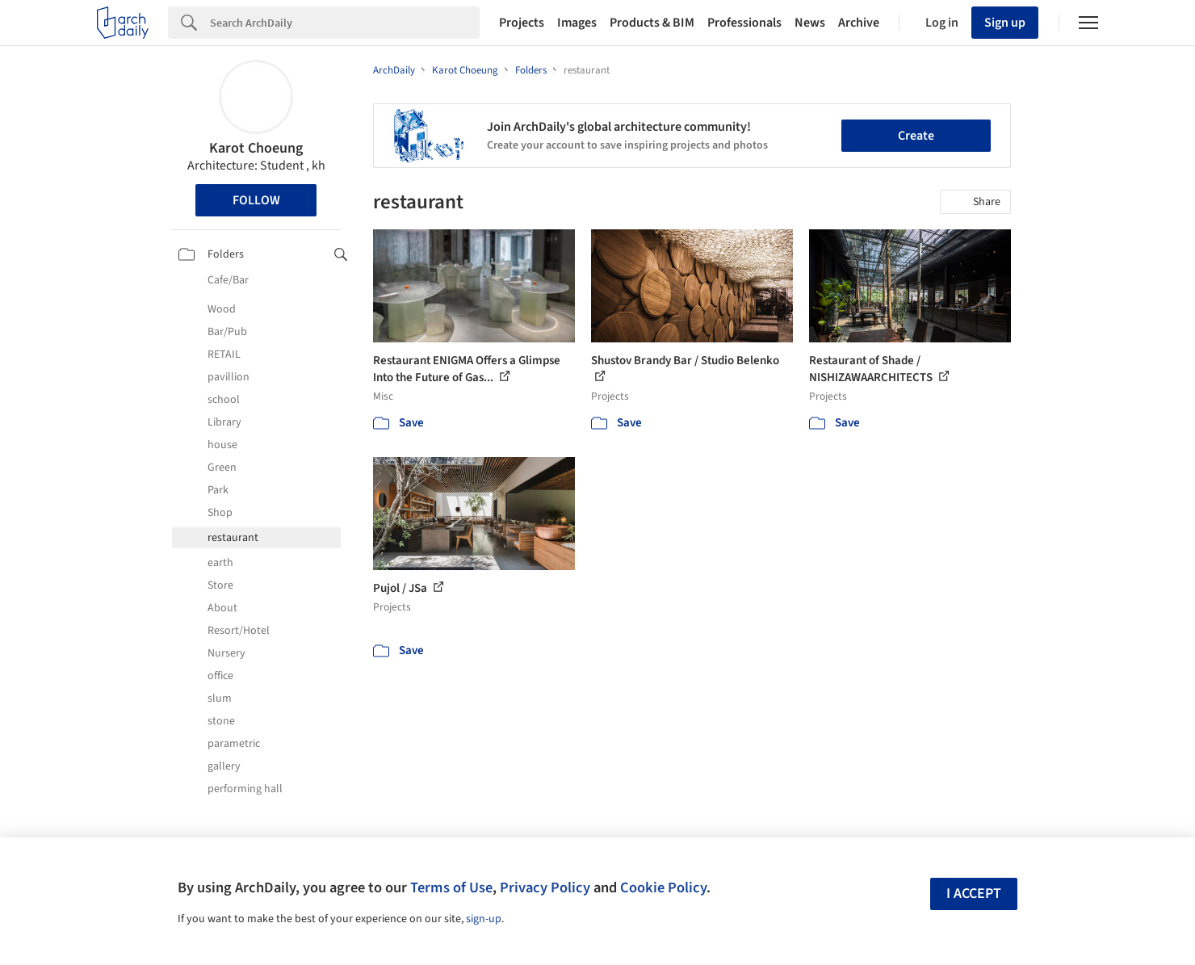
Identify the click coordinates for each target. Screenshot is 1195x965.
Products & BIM (652, 22)
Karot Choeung (256, 148)
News (810, 22)
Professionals (744, 22)
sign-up (483, 919)
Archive (858, 22)
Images (577, 22)
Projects (521, 22)
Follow (256, 200)
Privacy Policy (545, 887)
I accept (973, 893)
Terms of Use (451, 887)
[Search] (345, 22)
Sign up (1004, 22)
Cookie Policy (663, 887)
